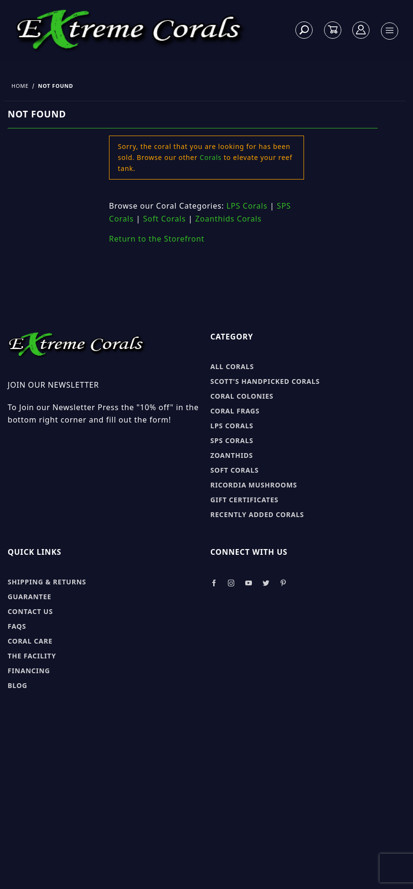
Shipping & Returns (47, 581)
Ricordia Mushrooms (253, 484)
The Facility (32, 655)
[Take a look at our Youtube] (249, 583)
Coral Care (30, 641)
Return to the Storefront (157, 238)
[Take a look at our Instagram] (231, 583)
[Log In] (361, 30)
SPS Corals (231, 440)
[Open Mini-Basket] (332, 30)
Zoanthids (231, 455)
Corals (211, 157)
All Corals (232, 366)
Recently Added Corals (257, 514)
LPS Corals (247, 206)
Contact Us (30, 611)
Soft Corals (164, 218)
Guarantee (29, 596)
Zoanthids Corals (228, 218)
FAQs (17, 626)
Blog (17, 685)
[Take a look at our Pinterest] (283, 583)
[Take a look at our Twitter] (266, 583)
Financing (29, 670)
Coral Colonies (241, 396)
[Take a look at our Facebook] (213, 583)
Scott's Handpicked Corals (265, 381)
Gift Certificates (244, 499)
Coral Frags (235, 410)
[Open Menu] (390, 31)
